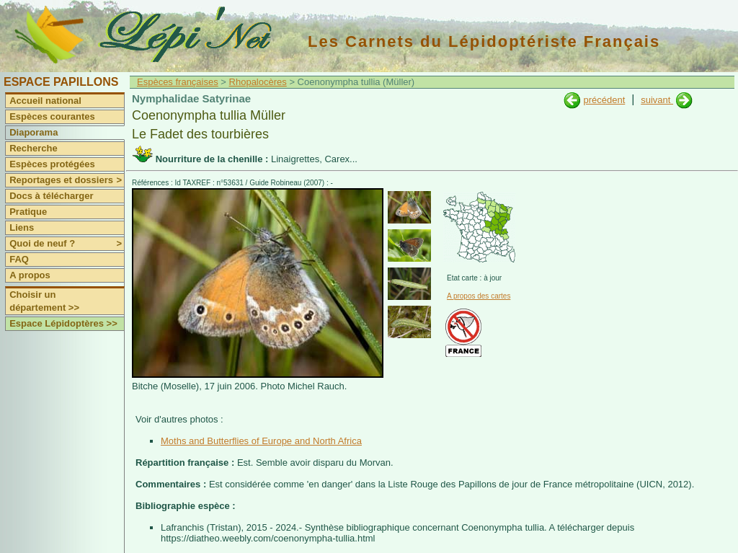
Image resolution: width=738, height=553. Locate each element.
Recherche (33, 148)
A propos (29, 275)
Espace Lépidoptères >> (63, 323)
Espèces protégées (52, 164)
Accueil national (45, 100)
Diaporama (33, 132)
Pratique (28, 211)
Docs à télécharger (51, 195)
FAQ (19, 259)
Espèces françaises (177, 81)
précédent (604, 99)
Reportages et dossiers (66, 180)
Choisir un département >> (44, 301)
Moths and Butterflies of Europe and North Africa (261, 440)
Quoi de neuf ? (66, 243)
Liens (21, 227)
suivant (657, 99)
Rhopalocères (258, 81)
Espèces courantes (52, 116)
